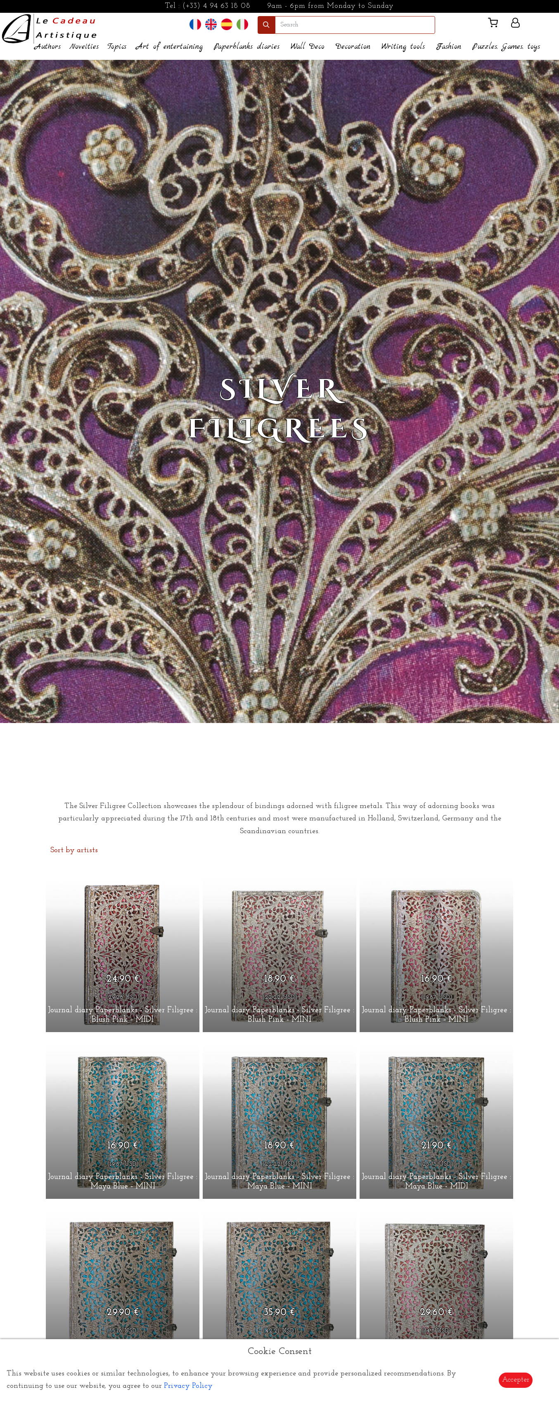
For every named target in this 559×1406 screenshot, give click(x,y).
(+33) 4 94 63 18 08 (216, 6)
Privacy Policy (188, 1386)
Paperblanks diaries (247, 47)
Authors (48, 47)
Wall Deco (308, 47)
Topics (116, 47)
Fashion (448, 47)
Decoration (353, 47)
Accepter (515, 1380)
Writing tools (403, 47)
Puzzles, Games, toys (506, 47)
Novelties (84, 47)
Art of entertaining (169, 47)
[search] (355, 25)
